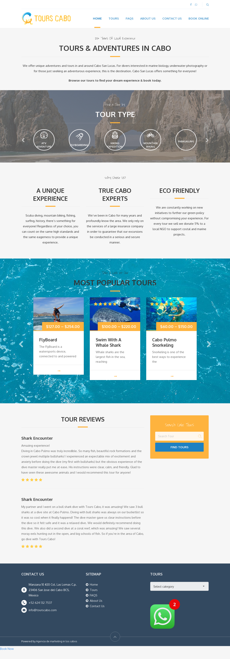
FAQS (93, 603)
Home (97, 18)
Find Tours (180, 455)
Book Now (7, 656)
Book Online (199, 18)
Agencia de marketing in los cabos (56, 648)
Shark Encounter (37, 445)
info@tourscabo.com (43, 618)
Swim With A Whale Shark (108, 350)
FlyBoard (48, 347)
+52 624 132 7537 (40, 610)
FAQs (129, 18)
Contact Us (172, 18)
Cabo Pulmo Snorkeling (164, 350)
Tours (114, 18)
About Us (148, 18)
